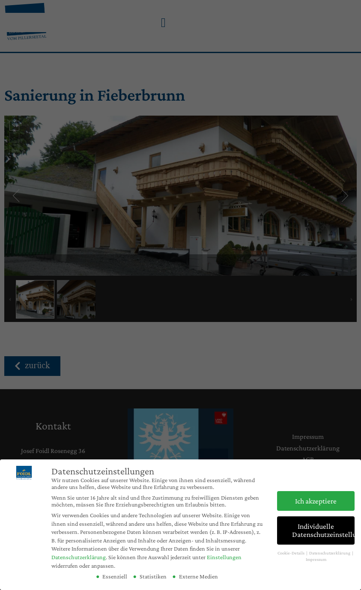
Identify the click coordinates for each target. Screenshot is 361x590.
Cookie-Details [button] (291, 553)
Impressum (316, 559)
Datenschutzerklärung (78, 557)
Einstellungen (224, 557)
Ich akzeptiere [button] (316, 501)
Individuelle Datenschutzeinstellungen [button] (323, 530)
